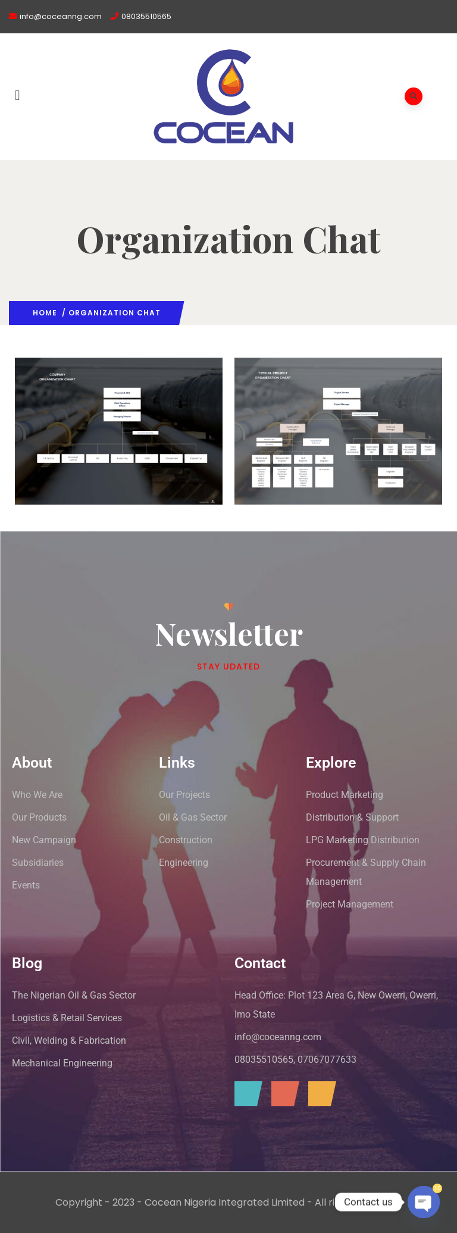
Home (45, 313)
